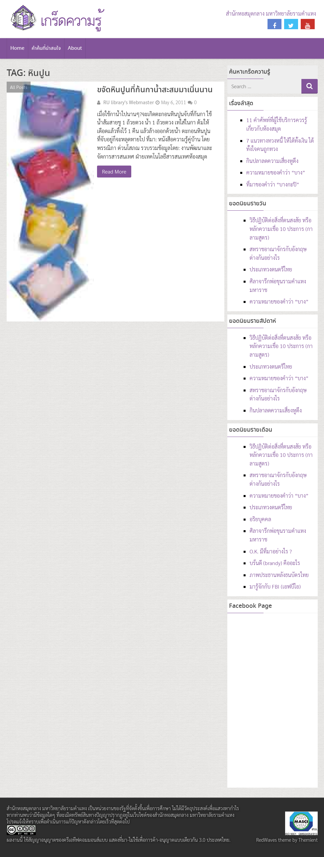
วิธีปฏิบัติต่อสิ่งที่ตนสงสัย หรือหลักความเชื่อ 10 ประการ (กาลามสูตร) (281, 229)
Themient (308, 840)
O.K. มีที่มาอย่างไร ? (271, 551)
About (75, 48)
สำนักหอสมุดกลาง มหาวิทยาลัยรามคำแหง (271, 13)
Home (17, 48)
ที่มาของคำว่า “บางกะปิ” (272, 184)
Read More (114, 171)
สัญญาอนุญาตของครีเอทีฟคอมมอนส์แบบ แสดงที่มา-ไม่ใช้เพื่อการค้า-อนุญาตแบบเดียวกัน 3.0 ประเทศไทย (128, 840)
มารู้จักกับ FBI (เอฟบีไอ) (275, 586)
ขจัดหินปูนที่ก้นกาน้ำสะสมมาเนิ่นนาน (155, 90)
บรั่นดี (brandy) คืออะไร (275, 562)
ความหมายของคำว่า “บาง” (275, 172)
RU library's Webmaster (128, 102)
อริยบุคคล (260, 519)
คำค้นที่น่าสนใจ (46, 48)
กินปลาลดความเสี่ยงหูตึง (272, 160)
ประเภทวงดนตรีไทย (271, 269)
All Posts (18, 87)
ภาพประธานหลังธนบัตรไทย (279, 574)
